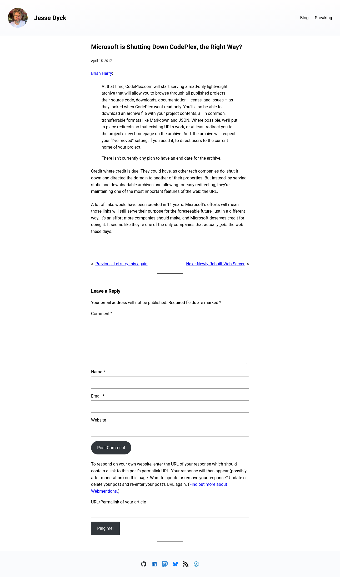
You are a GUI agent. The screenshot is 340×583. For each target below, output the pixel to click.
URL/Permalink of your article (118, 501)
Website (98, 420)
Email (97, 396)
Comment (101, 313)
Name (98, 371)
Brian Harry (101, 73)
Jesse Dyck (50, 18)
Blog (304, 17)
